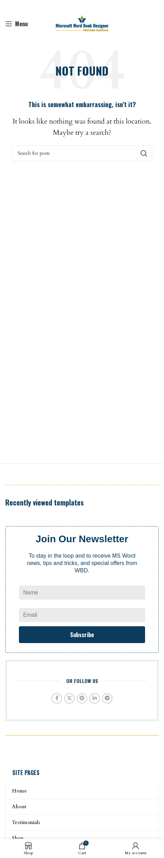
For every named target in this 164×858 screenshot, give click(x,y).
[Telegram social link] (107, 698)
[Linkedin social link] (94, 698)
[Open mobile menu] (16, 24)
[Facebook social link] (57, 698)
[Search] (82, 153)
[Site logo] (82, 23)
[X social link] (69, 698)
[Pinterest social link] (82, 698)
